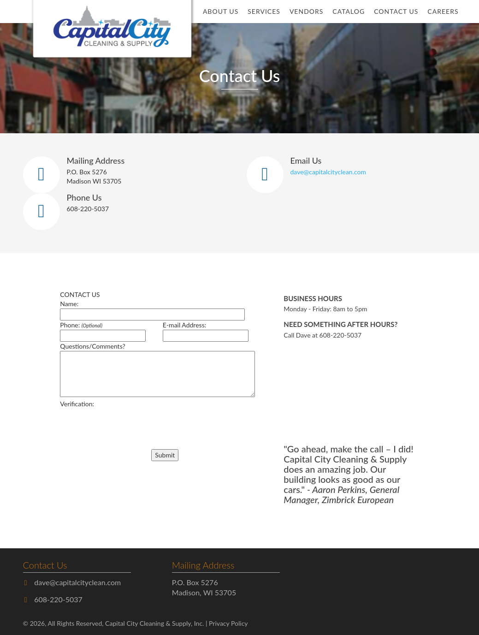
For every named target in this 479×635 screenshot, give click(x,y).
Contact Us (396, 11)
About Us (220, 11)
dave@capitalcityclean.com (328, 172)
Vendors (306, 11)
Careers (442, 11)
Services (264, 11)
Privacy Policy (228, 623)
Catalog (348, 11)
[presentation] (112, 422)
